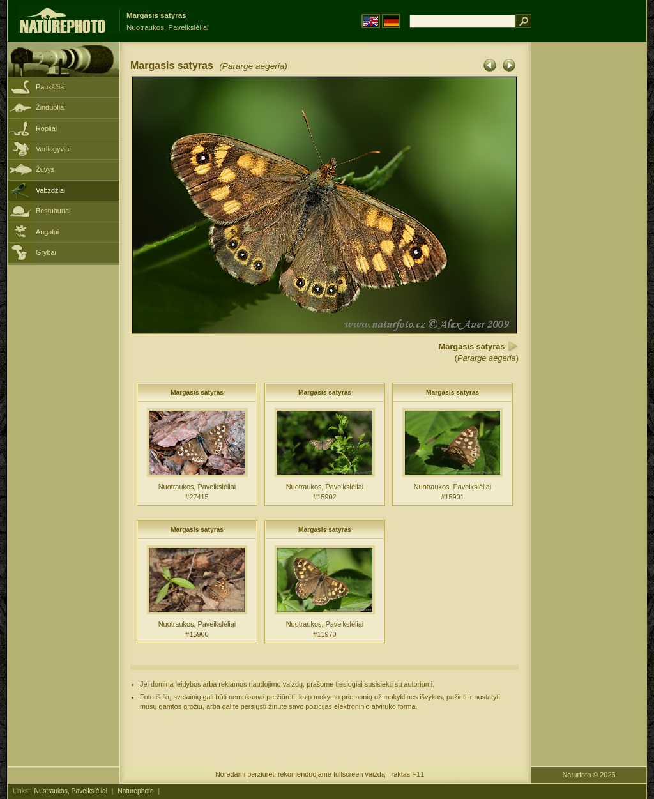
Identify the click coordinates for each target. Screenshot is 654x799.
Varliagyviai (53, 149)
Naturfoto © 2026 (589, 775)
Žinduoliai (51, 107)
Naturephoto (135, 791)
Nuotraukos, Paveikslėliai (70, 791)
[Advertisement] (589, 246)
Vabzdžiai (50, 190)
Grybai (46, 252)
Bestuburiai (53, 211)
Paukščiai (51, 87)
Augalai (47, 232)
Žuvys (45, 169)
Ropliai (46, 128)
